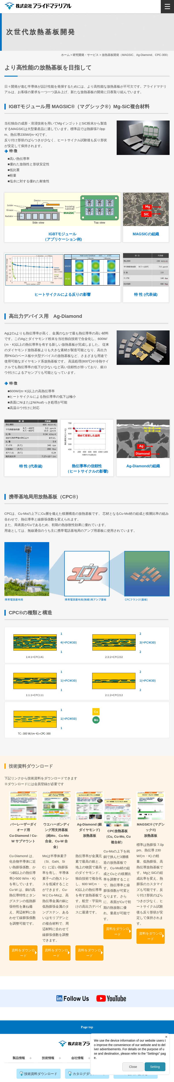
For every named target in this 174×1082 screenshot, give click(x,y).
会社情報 (77, 1058)
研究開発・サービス (86, 55)
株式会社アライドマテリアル (37, 7)
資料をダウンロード (23, 953)
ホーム (65, 55)
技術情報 (48, 1058)
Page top (87, 1027)
